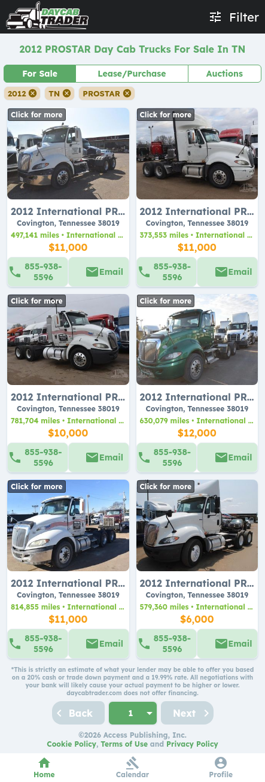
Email (111, 271)
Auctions (224, 73)
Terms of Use (124, 743)
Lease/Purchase (132, 73)
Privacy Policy (192, 743)
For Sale (39, 73)
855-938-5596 (43, 272)
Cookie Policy (71, 743)
